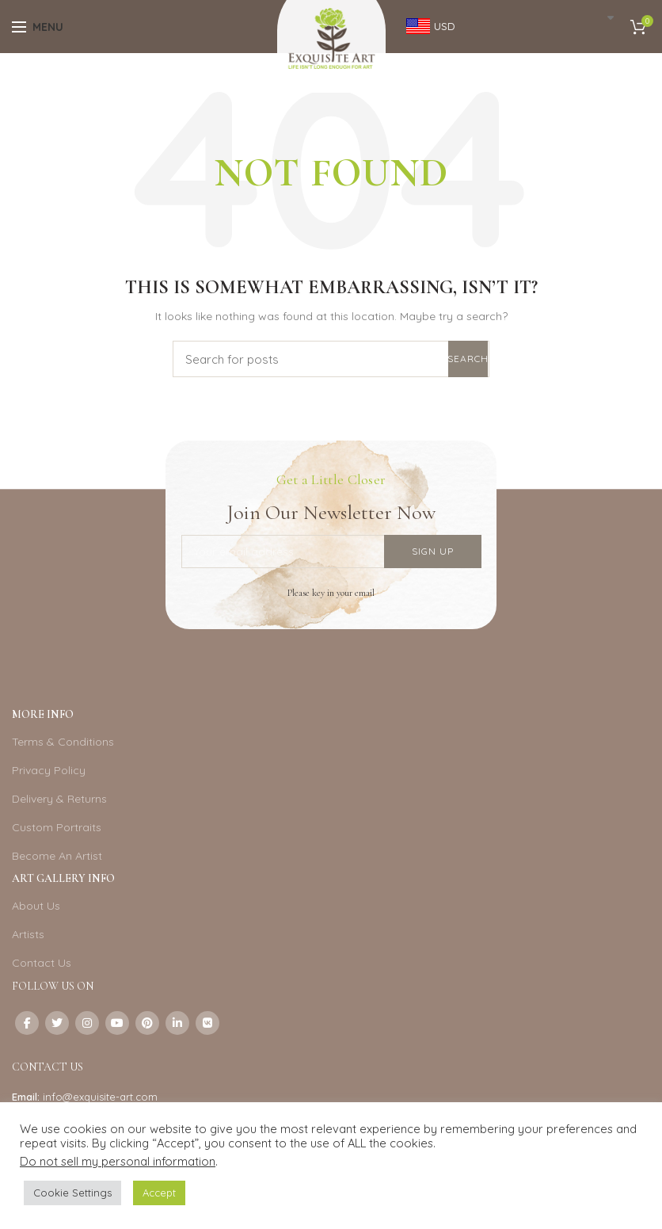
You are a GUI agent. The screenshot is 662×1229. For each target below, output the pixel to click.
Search (468, 359)
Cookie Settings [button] (72, 1192)
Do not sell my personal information (117, 1161)
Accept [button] (159, 1192)
